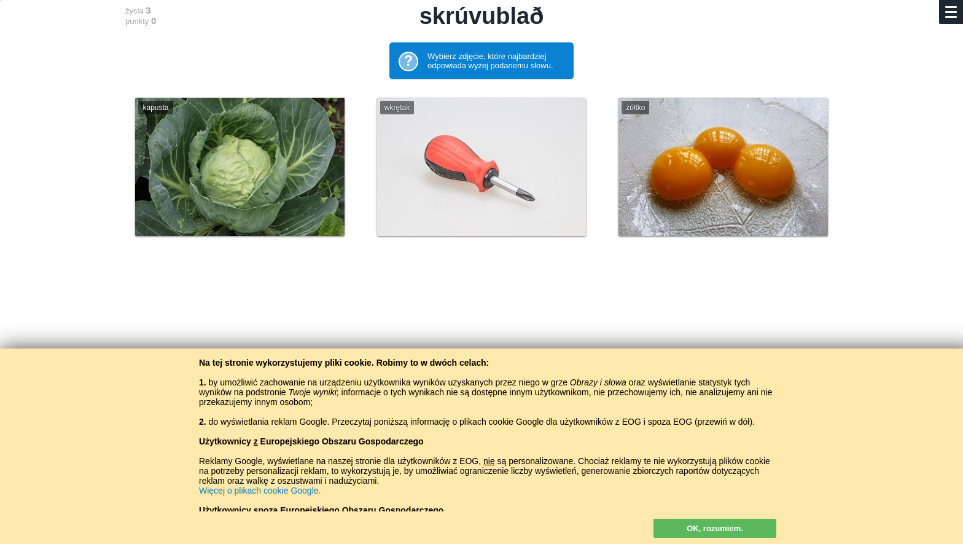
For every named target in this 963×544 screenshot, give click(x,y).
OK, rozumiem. (715, 528)
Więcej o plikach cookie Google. (260, 490)
